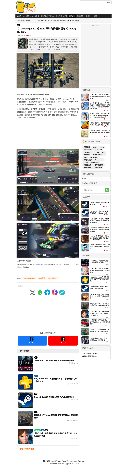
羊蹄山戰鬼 (98, 167)
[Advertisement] (48, 134)
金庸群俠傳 (88, 167)
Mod (103, 152)
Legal (53, 461)
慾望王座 (87, 155)
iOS (97, 152)
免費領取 (40, 264)
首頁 (18, 16)
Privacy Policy (61, 461)
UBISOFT (98, 149)
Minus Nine (99, 160)
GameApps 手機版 (90, 354)
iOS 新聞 (26, 16)
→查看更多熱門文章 (26, 449)
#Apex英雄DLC (52, 278)
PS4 (85, 157)
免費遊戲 (87, 147)
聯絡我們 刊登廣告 (90, 356)
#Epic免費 (41, 278)
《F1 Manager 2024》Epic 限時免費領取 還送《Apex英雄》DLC (56, 20)
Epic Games (94, 157)
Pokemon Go (88, 152)
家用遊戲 (72, 16)
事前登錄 (44, 16)
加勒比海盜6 (88, 160)
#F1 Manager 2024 (29, 278)
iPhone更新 (95, 162)
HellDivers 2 (88, 149)
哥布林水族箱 (98, 165)
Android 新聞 (34, 16)
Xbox (102, 147)
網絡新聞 (80, 16)
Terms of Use (72, 461)
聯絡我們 (46, 461)
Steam (95, 147)
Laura (86, 162)
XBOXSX (37, 430)
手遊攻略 (51, 16)
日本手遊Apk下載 (61, 16)
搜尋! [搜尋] (107, 2)
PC (18, 25)
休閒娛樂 (87, 16)
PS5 (36, 375)
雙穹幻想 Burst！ (99, 155)
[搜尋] (92, 2)
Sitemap (81, 461)
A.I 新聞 (94, 16)
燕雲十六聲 (88, 165)
